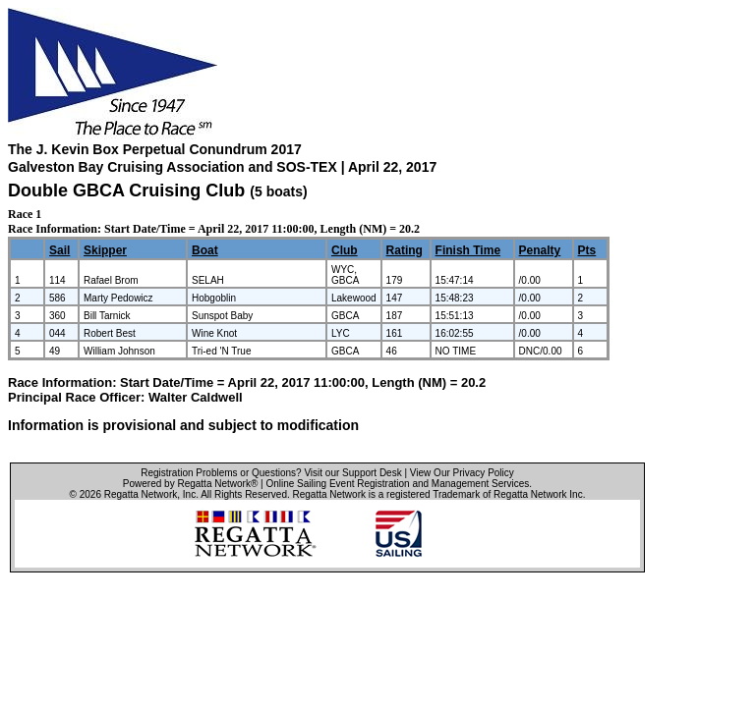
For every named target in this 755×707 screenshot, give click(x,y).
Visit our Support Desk (352, 472)
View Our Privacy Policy (462, 472)
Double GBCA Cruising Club (126, 190)
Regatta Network (140, 494)
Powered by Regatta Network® (190, 483)
